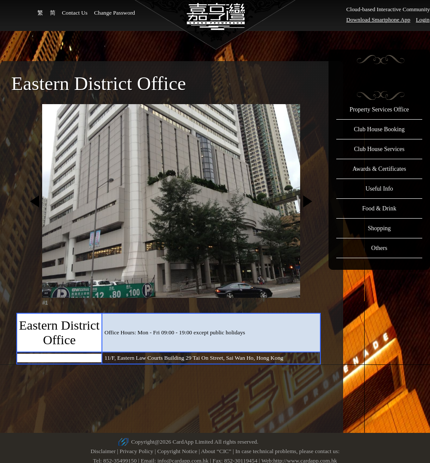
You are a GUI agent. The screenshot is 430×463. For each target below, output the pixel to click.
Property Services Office (379, 109)
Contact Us (75, 12)
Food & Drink (379, 208)
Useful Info (379, 188)
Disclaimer (102, 451)
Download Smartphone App (378, 19)
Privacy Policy (136, 451)
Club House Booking (379, 129)
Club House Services (379, 149)
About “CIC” (216, 451)
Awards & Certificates (379, 169)
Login (423, 19)
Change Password (114, 12)
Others (379, 248)
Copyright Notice (177, 451)
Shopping (379, 228)
